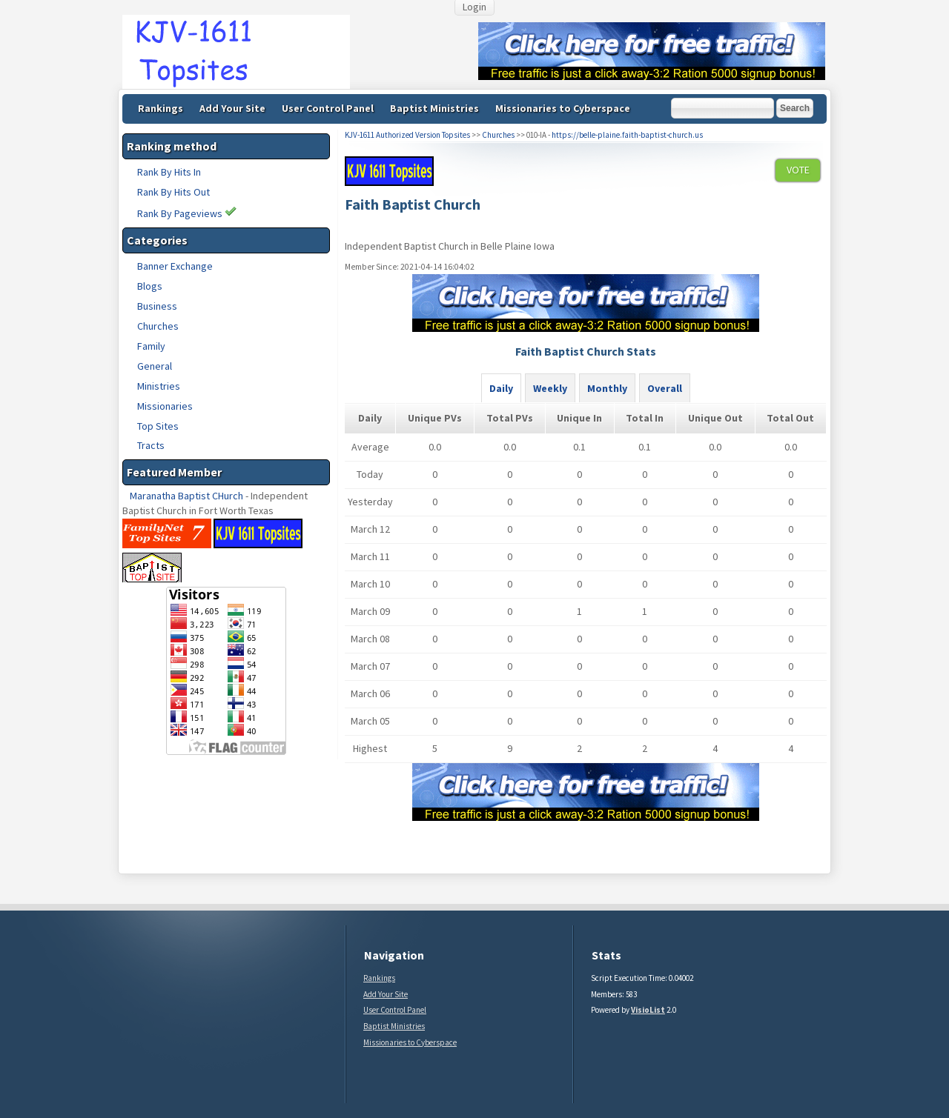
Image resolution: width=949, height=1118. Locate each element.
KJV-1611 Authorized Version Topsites (407, 135)
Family (151, 346)
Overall (664, 388)
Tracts (151, 445)
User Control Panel (328, 108)
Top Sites (158, 426)
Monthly (607, 388)
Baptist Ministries (434, 108)
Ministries (158, 386)
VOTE (798, 169)
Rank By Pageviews (187, 213)
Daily (501, 388)
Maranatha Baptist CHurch (186, 495)
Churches (158, 326)
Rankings (160, 108)
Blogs (149, 286)
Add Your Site (232, 108)
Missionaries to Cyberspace (562, 108)
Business (157, 306)
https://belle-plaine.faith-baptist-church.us (627, 135)
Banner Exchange (175, 266)
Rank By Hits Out (173, 192)
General (154, 366)
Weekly (550, 388)
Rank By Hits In (169, 172)
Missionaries (165, 406)
